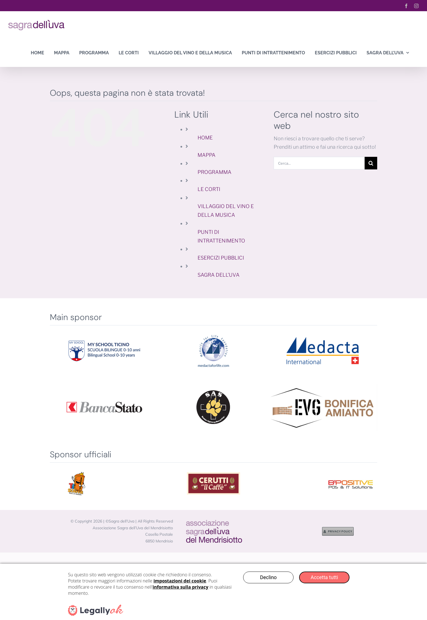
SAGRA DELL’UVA (219, 275)
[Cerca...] (319, 163)
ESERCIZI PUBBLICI (221, 258)
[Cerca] (371, 163)
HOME (205, 138)
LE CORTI (209, 189)
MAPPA (206, 155)
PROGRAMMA (214, 172)
